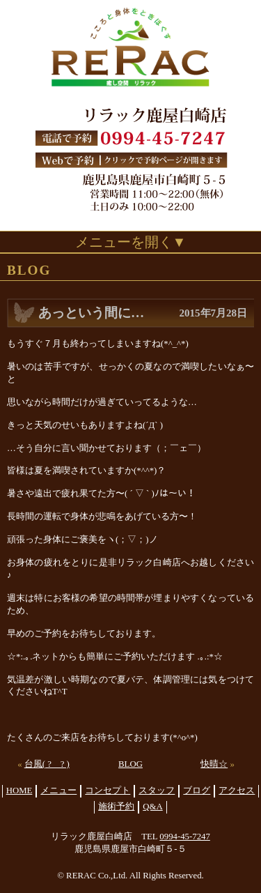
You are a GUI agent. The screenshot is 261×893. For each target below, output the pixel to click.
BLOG (130, 764)
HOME (19, 790)
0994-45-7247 (184, 836)
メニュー (58, 790)
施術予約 (116, 806)
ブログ (196, 790)
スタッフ (157, 790)
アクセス (237, 790)
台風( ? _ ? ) (47, 764)
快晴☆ (214, 764)
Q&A (152, 806)
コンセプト (107, 790)
